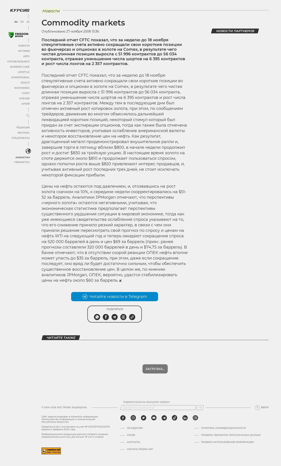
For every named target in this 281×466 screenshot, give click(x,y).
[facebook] (123, 418)
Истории (24, 51)
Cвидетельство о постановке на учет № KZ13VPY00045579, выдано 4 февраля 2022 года (75, 428)
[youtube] (154, 418)
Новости (24, 45)
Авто (26, 56)
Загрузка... (155, 369)
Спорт (26, 93)
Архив (26, 103)
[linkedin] (185, 418)
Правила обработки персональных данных (231, 435)
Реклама (24, 132)
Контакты (133, 442)
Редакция (23, 127)
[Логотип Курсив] (20, 10)
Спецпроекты (20, 138)
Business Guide (20, 66)
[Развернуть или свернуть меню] (28, 116)
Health (25, 82)
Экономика (22, 88)
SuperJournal (20, 77)
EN (22, 22)
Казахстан (22, 157)
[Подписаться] (200, 407)
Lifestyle (24, 72)
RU (16, 22)
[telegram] (164, 418)
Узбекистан (22, 162)
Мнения (24, 98)
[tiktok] (174, 418)
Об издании (135, 428)
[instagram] (133, 418)
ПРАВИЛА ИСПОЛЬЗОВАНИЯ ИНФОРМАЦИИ (227, 442)
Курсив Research (18, 61)
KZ (28, 22)
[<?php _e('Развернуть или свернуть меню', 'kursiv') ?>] (28, 151)
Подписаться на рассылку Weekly (146, 402)
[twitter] (143, 418)
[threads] (195, 418)
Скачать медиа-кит (140, 449)
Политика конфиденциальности (223, 428)
